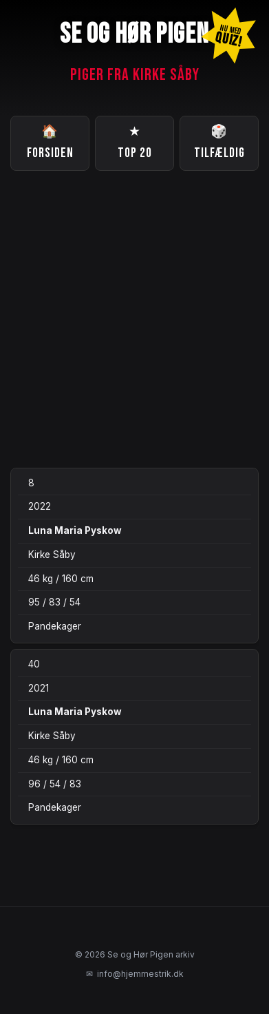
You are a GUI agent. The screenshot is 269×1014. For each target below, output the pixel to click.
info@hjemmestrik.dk (135, 974)
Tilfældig (219, 141)
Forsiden (50, 141)
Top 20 (135, 141)
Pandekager (54, 626)
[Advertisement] (134, 319)
